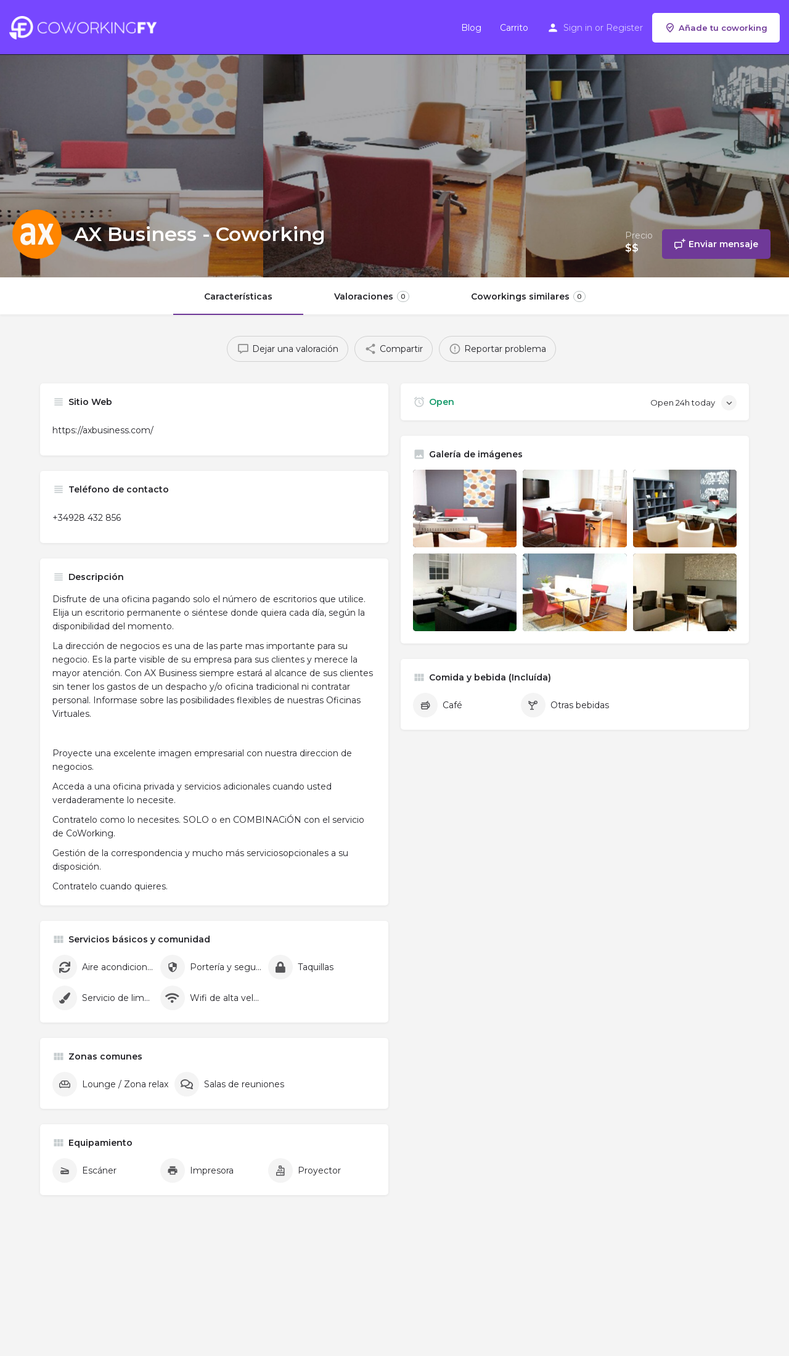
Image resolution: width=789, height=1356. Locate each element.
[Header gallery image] (131, 138)
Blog (471, 27)
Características (238, 296)
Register (624, 27)
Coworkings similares (528, 296)
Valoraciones (371, 296)
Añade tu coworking (715, 27)
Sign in (577, 27)
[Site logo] (86, 26)
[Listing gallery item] (465, 508)
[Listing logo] (37, 234)
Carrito (514, 27)
